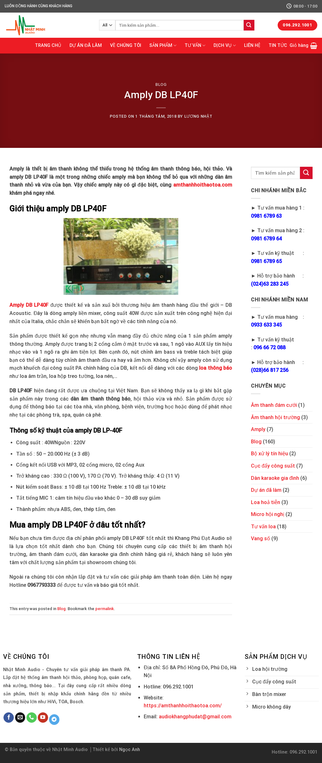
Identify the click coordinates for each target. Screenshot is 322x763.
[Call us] (31, 717)
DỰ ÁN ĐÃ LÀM (85, 45)
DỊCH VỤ (225, 45)
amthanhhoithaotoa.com (202, 185)
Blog (161, 84)
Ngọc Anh (129, 749)
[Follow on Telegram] (54, 719)
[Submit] (249, 25)
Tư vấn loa (263, 527)
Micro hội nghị (267, 514)
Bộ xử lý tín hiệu (269, 454)
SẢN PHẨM (162, 45)
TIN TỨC (278, 45)
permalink (104, 608)
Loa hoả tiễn (265, 502)
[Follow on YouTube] (43, 717)
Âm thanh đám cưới (274, 405)
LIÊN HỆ (252, 45)
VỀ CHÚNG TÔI (125, 45)
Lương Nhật (198, 116)
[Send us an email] (20, 717)
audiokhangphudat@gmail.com (195, 717)
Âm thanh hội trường (275, 417)
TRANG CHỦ (48, 45)
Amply (258, 429)
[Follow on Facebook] (8, 717)
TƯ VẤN (195, 45)
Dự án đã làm (266, 490)
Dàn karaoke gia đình (275, 478)
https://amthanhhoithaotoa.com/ (183, 706)
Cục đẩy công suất (273, 466)
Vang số (260, 538)
